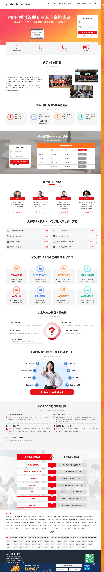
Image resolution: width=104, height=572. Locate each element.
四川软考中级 (24, 519)
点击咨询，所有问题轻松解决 (52, 392)
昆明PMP (38, 522)
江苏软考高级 (41, 516)
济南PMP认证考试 (26, 528)
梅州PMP (28, 547)
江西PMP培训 (17, 525)
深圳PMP (59, 544)
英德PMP (22, 544)
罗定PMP (40, 544)
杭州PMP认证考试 (36, 528)
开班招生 (82, 150)
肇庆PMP (15, 547)
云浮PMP (84, 547)
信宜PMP (78, 541)
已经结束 (82, 154)
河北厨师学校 (45, 528)
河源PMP (40, 547)
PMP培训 (69, 525)
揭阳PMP (78, 547)
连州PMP (28, 544)
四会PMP (47, 541)
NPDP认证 (66, 3)
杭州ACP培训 (57, 516)
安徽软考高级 (35, 525)
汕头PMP (72, 544)
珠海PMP (66, 544)
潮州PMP (72, 547)
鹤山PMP (34, 541)
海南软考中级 (50, 519)
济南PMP (63, 525)
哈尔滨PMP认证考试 (88, 516)
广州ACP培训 (52, 522)
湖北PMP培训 (68, 522)
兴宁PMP (91, 541)
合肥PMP (72, 516)
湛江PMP (91, 544)
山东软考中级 (59, 528)
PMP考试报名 (90, 519)
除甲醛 (49, 525)
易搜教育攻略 (79, 516)
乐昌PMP (9, 541)
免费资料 (90, 3)
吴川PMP (59, 541)
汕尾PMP (34, 547)
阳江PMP (47, 547)
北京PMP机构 (42, 519)
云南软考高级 (77, 528)
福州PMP (34, 516)
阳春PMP (15, 544)
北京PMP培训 (17, 522)
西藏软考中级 (76, 525)
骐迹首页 (49, 3)
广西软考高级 (49, 516)
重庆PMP (18, 528)
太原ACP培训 (16, 519)
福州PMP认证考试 (10, 528)
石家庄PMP (8, 519)
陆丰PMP (9, 544)
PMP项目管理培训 (92, 522)
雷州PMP (53, 541)
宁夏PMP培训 (9, 525)
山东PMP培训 (25, 522)
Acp (55, 3)
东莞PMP (59, 547)
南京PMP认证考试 (85, 525)
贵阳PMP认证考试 (73, 519)
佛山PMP (78, 544)
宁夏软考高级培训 (68, 528)
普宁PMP (34, 544)
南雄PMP (15, 541)
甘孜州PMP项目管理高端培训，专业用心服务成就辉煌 (19, 4)
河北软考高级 (9, 522)
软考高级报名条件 (33, 519)
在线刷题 (95, 3)
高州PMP (66, 541)
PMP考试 (65, 519)
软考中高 (72, 3)
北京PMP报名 (65, 516)
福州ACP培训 (27, 516)
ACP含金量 (83, 522)
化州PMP (72, 541)
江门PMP (84, 544)
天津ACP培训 (82, 519)
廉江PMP (84, 541)
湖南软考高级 (9, 516)
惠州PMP (22, 547)
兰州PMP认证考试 (18, 516)
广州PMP (47, 544)
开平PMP (28, 541)
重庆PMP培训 (85, 528)
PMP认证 (61, 3)
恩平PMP (40, 541)
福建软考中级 (60, 522)
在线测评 (78, 3)
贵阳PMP (93, 525)
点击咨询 (17, 212)
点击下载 (46, 231)
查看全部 (52, 532)
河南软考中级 (56, 525)
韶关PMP (53, 544)
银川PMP (32, 522)
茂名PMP (9, 547)
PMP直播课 (83, 3)
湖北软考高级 (58, 519)
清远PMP (53, 547)
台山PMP (22, 541)
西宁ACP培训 (43, 525)
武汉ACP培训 (76, 522)
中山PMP (66, 547)
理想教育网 (44, 522)
